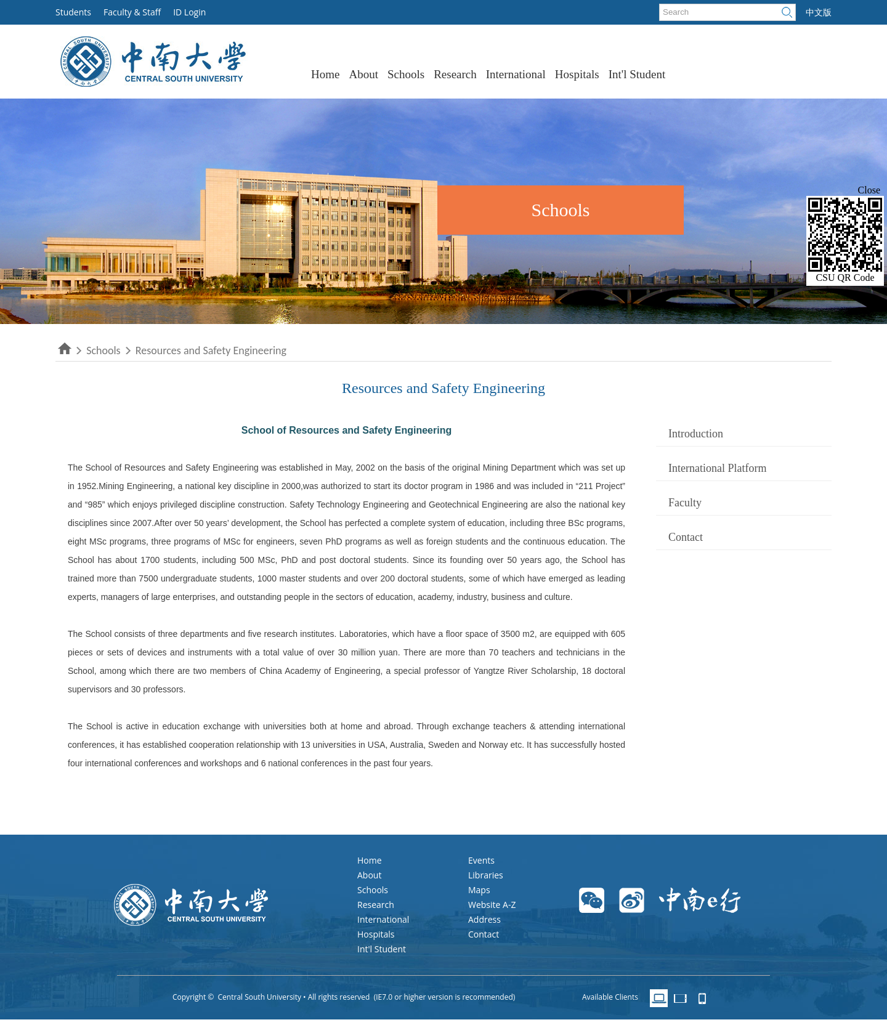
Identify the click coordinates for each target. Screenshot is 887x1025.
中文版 (819, 12)
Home (325, 74)
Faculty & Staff (132, 12)
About (363, 74)
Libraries (485, 875)
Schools (405, 74)
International (516, 74)
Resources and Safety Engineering (209, 350)
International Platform (717, 468)
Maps (479, 890)
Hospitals (577, 74)
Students (73, 12)
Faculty (685, 502)
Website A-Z (492, 904)
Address (484, 919)
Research (455, 74)
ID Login (189, 12)
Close (869, 190)
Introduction (695, 433)
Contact (685, 537)
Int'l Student (637, 74)
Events (481, 860)
